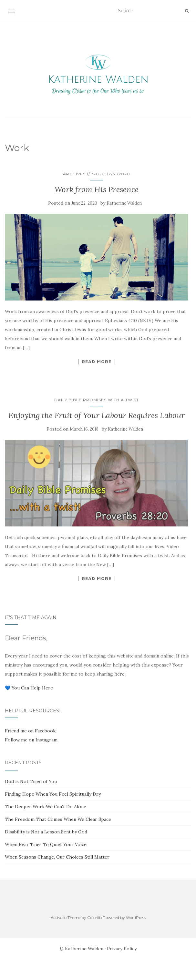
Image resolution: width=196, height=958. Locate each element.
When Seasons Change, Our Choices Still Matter (57, 857)
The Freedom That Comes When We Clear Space (58, 819)
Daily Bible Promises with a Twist (96, 399)
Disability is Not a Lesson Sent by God (46, 832)
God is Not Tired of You (31, 781)
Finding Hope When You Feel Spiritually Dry (53, 794)
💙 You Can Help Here (29, 688)
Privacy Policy (122, 949)
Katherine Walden (124, 203)
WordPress (136, 917)
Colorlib (94, 917)
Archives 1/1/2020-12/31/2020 (96, 173)
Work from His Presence (97, 189)
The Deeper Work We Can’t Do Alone (45, 807)
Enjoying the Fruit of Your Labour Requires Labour (96, 415)
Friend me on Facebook (30, 731)
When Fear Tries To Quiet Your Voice (46, 844)
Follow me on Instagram (31, 740)
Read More (96, 361)
